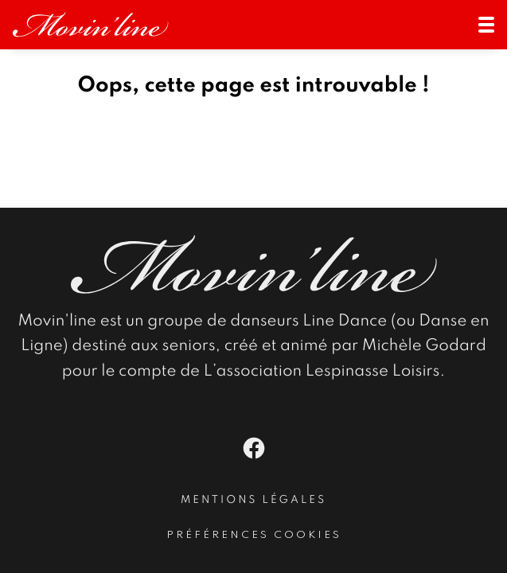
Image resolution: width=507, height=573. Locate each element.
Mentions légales (253, 501)
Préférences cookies (253, 535)
